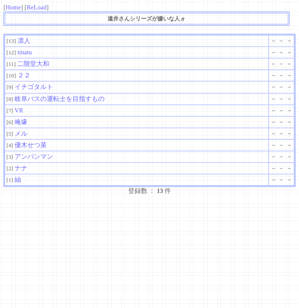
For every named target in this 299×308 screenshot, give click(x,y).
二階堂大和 (33, 63)
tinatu (25, 52)
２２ (24, 75)
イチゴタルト (34, 86)
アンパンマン (34, 156)
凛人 (24, 40)
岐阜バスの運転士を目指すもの (60, 98)
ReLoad (36, 7)
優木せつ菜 (31, 145)
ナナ (21, 168)
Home (13, 7)
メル (21, 133)
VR (19, 110)
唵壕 (21, 121)
